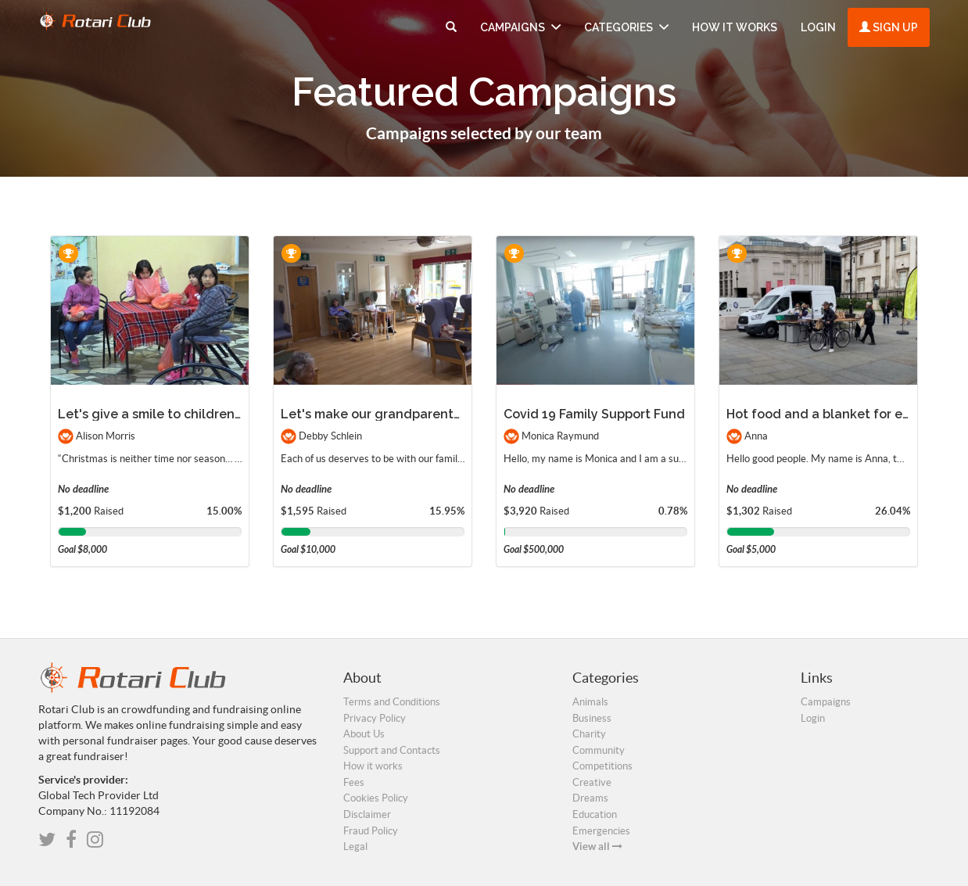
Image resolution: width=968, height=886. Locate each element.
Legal (355, 846)
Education (594, 814)
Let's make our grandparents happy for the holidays (441, 414)
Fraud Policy (370, 831)
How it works (734, 27)
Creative (591, 782)
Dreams (590, 798)
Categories (626, 27)
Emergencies (601, 831)
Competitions (602, 766)
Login (818, 27)
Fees (353, 782)
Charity (589, 734)
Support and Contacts (391, 750)
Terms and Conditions (391, 702)
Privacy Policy (374, 718)
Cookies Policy (375, 798)
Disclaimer (367, 814)
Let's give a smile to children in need (171, 414)
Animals (590, 702)
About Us (364, 734)
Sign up (888, 27)
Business (591, 718)
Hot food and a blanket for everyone (839, 414)
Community (598, 750)
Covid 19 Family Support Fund (594, 414)
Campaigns (520, 27)
